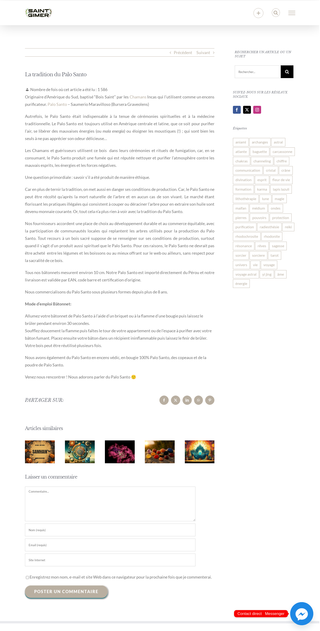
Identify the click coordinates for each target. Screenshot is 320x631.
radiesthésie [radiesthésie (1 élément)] (269, 227)
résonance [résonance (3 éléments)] (243, 246)
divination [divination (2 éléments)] (243, 179)
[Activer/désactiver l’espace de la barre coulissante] (258, 13)
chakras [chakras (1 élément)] (241, 161)
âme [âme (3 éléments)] (280, 274)
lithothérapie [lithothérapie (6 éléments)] (245, 198)
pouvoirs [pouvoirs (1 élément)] (259, 217)
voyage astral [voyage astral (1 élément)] (245, 274)
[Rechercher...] (257, 71)
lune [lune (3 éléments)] (265, 198)
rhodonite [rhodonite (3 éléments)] (272, 236)
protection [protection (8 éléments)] (280, 217)
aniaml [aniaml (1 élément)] (240, 142)
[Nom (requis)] (110, 530)
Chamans (138, 96)
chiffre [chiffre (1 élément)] (282, 161)
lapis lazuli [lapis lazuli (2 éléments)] (281, 189)
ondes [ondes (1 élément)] (275, 208)
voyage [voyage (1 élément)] (269, 264)
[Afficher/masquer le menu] (291, 13)
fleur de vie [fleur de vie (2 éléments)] (281, 179)
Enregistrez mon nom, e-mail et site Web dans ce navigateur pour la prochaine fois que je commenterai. (121, 576)
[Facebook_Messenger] (301, 613)
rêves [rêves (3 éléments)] (262, 246)
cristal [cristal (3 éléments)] (271, 170)
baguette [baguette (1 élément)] (260, 151)
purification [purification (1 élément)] (244, 227)
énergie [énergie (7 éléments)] (241, 283)
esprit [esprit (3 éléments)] (262, 179)
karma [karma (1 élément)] (262, 189)
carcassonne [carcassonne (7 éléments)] (282, 151)
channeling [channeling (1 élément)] (262, 161)
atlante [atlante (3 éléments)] (241, 151)
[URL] (110, 560)
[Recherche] (287, 71)
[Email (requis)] (110, 545)
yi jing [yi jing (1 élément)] (266, 274)
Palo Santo (57, 104)
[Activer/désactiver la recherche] (276, 12)
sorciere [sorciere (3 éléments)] (258, 255)
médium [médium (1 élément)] (258, 208)
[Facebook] (237, 110)
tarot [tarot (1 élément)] (275, 255)
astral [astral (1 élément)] (278, 142)
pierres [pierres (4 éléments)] (241, 217)
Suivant (203, 52)
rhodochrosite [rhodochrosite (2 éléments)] (246, 236)
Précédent (183, 52)
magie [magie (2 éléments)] (279, 198)
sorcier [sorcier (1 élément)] (240, 255)
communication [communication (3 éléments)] (247, 170)
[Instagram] (257, 110)
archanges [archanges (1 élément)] (260, 142)
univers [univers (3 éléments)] (241, 264)
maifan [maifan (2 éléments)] (240, 208)
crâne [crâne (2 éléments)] (285, 170)
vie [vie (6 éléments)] (255, 264)
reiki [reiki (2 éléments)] (288, 227)
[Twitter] (247, 110)
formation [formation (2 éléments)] (243, 189)
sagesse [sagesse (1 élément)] (278, 246)
